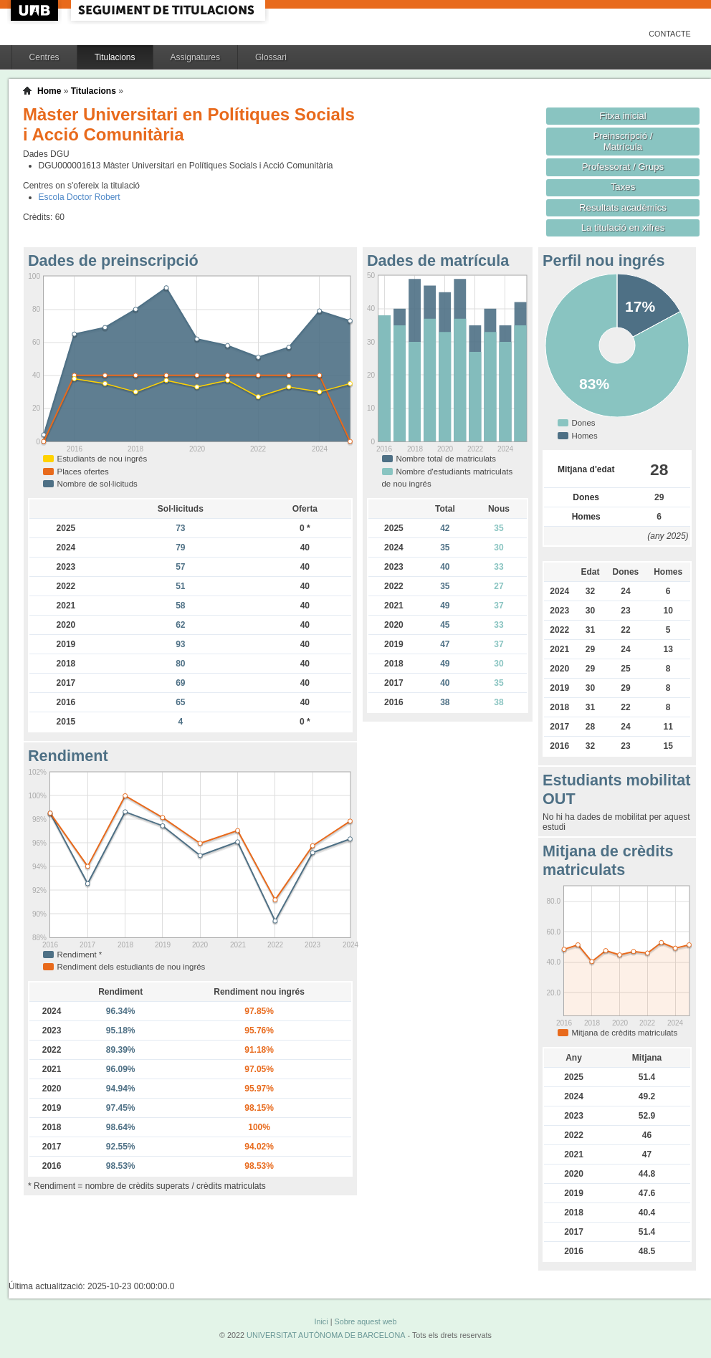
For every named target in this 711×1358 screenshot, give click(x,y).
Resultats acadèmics (623, 207)
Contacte (670, 33)
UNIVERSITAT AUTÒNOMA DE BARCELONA (326, 1335)
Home (49, 91)
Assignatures (195, 57)
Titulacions (115, 57)
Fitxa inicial (622, 115)
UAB (35, 10)
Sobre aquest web (365, 1321)
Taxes (623, 186)
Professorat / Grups (623, 166)
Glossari (271, 57)
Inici (321, 1321)
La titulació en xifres (623, 227)
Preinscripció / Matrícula (623, 141)
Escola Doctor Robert (79, 197)
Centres (44, 57)
